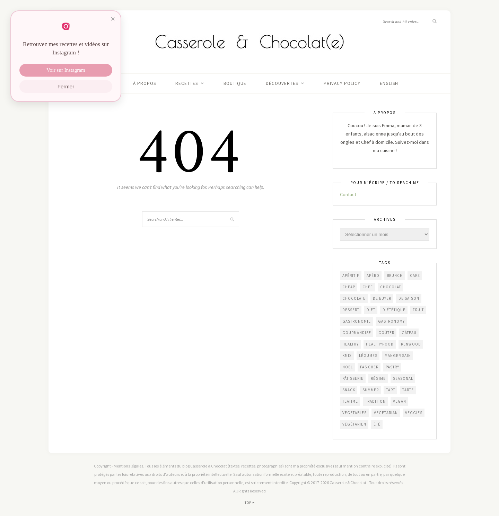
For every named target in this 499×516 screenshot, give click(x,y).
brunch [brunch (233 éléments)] (395, 275)
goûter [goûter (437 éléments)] (386, 332)
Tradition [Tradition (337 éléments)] (375, 401)
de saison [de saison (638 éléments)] (409, 298)
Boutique (235, 83)
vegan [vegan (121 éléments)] (399, 401)
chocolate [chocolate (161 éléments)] (354, 298)
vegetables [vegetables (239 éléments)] (354, 412)
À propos (144, 83)
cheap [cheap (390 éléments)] (348, 287)
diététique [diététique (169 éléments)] (394, 309)
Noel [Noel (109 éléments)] (347, 367)
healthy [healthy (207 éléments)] (350, 344)
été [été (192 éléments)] (377, 424)
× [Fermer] (113, 19)
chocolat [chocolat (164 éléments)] (390, 287)
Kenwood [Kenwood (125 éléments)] (411, 344)
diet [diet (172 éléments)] (371, 309)
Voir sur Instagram (65, 70)
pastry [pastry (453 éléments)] (392, 367)
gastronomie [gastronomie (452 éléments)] (356, 321)
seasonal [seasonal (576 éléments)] (403, 378)
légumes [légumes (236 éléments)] (368, 355)
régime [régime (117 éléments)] (378, 378)
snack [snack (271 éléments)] (348, 389)
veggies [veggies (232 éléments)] (413, 412)
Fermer (66, 86)
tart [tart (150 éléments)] (390, 389)
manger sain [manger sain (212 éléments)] (398, 355)
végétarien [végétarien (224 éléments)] (354, 424)
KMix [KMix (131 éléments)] (347, 355)
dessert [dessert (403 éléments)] (350, 309)
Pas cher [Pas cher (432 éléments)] (369, 367)
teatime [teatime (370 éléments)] (350, 401)
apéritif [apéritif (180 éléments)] (350, 275)
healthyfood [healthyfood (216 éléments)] (380, 344)
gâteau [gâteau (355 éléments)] (409, 332)
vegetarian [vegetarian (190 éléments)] (386, 412)
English (389, 83)
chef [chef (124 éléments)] (367, 287)
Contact (348, 194)
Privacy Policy (342, 83)
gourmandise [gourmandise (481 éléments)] (356, 332)
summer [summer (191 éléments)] (370, 389)
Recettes (186, 83)
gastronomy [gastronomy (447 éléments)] (391, 321)
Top (250, 502)
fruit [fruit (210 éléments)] (418, 309)
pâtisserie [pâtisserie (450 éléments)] (353, 378)
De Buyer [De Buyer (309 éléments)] (382, 298)
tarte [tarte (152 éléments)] (408, 389)
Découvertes (282, 83)
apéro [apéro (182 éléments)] (373, 275)
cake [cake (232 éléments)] (415, 275)
